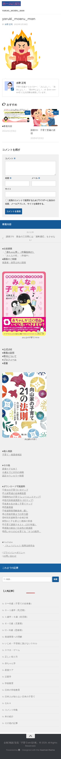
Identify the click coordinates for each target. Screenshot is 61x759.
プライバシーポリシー (14, 552)
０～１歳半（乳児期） (15, 610)
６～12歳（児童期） (14, 623)
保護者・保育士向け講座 (14, 262)
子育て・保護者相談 (12, 454)
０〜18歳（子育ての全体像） (19, 603)
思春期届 (8, 507)
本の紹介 (9, 716)
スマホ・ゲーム (12, 650)
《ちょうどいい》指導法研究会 (19, 545)
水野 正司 (9, 24)
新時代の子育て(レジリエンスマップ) (22, 496)
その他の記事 (11, 723)
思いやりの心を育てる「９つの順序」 (22, 531)
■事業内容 (7, 126)
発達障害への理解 (13, 636)
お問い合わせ (9, 556)
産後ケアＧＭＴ (9, 468)
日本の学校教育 (12, 689)
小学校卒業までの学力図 (16, 514)
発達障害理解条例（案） (16, 510)
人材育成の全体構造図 (15, 493)
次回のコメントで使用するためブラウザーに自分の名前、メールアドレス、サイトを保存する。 (30, 202)
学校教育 (9, 683)
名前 (8, 178)
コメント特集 (11, 709)
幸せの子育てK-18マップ (16, 489)
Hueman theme (47, 750)
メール (36, 178)
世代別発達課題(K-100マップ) (18, 500)
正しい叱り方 (11, 656)
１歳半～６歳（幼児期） (17, 616)
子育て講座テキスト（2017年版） (20, 524)
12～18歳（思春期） (14, 630)
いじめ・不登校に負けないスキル (21, 643)
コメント (10, 158)
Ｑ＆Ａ (8, 703)
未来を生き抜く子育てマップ (18, 503)
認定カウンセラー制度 (13, 475)
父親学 (8, 676)
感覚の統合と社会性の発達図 (18, 527)
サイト (8, 188)
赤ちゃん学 (10, 663)
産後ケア (9, 669)
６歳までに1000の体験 (13, 472)
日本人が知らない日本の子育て (20, 696)
